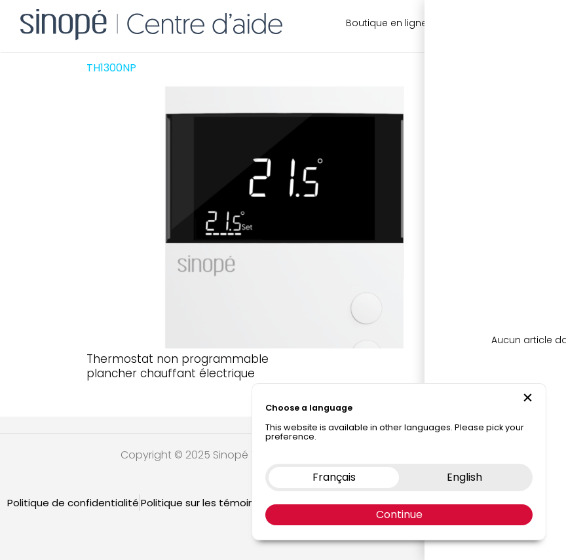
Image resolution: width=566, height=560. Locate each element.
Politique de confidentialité (73, 503)
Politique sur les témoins (200, 503)
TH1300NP (111, 67)
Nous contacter (476, 22)
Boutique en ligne (386, 22)
